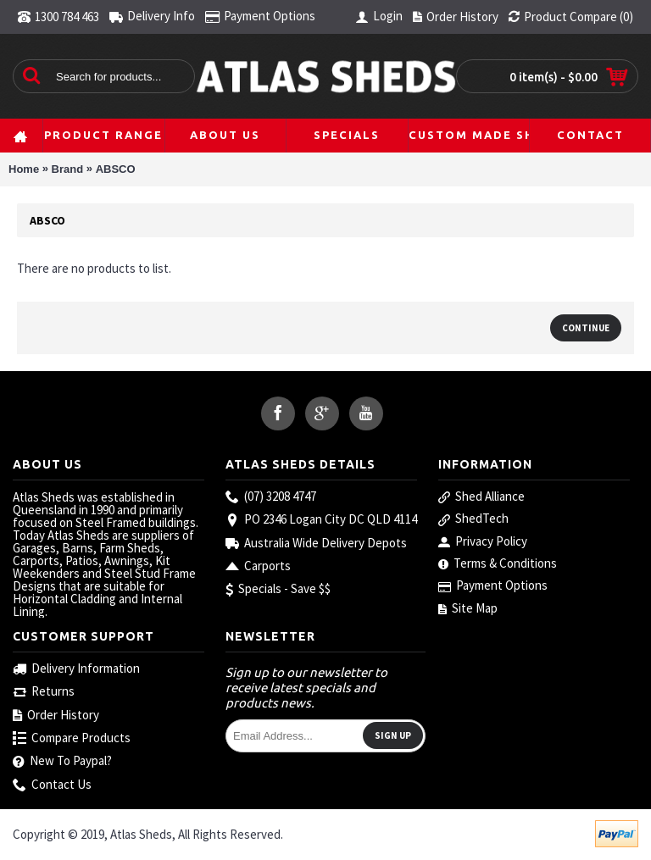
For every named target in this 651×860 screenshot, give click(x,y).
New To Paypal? (62, 761)
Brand (68, 169)
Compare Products (72, 738)
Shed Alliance (481, 496)
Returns (44, 692)
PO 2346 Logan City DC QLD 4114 (321, 520)
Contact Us (52, 785)
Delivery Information (76, 669)
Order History (56, 715)
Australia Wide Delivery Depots (316, 543)
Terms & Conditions (497, 563)
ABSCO (116, 169)
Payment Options (493, 585)
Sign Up (393, 735)
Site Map (468, 608)
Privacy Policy (482, 541)
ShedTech (473, 518)
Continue (585, 328)
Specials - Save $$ (278, 589)
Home (23, 169)
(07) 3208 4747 (270, 497)
